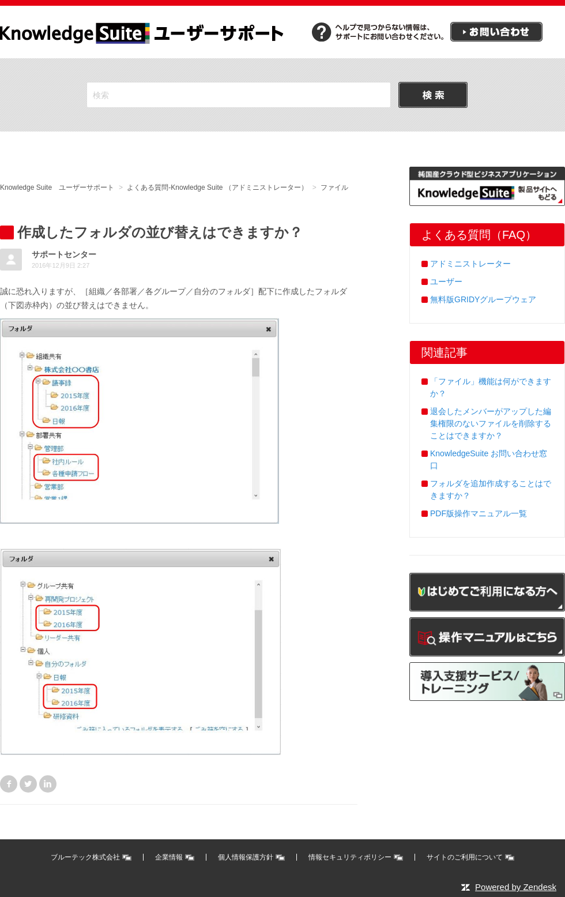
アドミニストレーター (470, 263)
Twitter (28, 784)
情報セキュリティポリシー (349, 857)
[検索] (238, 95)
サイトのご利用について (465, 857)
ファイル (334, 187)
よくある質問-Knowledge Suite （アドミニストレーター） (217, 187)
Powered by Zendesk (515, 887)
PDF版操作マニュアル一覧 (478, 513)
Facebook (8, 784)
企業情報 (169, 857)
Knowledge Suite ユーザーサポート (57, 187)
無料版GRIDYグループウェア (483, 299)
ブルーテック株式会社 (85, 857)
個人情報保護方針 (245, 857)
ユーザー (446, 281)
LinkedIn (47, 784)
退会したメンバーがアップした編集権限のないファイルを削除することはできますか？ (490, 423)
